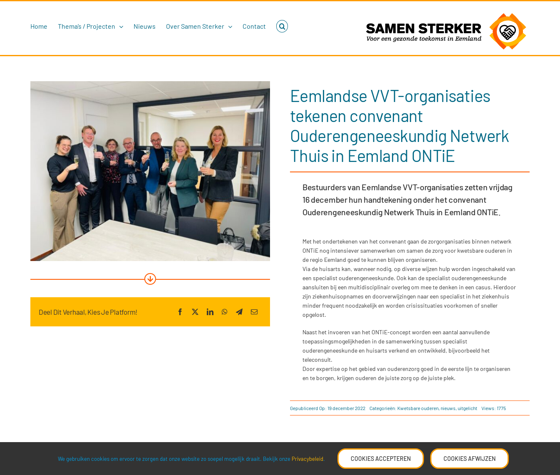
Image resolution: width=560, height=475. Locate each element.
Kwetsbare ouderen (418, 408)
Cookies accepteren (381, 458)
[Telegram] (239, 311)
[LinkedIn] (210, 311)
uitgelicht (467, 408)
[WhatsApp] (225, 311)
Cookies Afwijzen (470, 458)
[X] (195, 311)
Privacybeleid (307, 458)
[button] (282, 26)
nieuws (448, 408)
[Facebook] (180, 311)
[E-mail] (254, 311)
